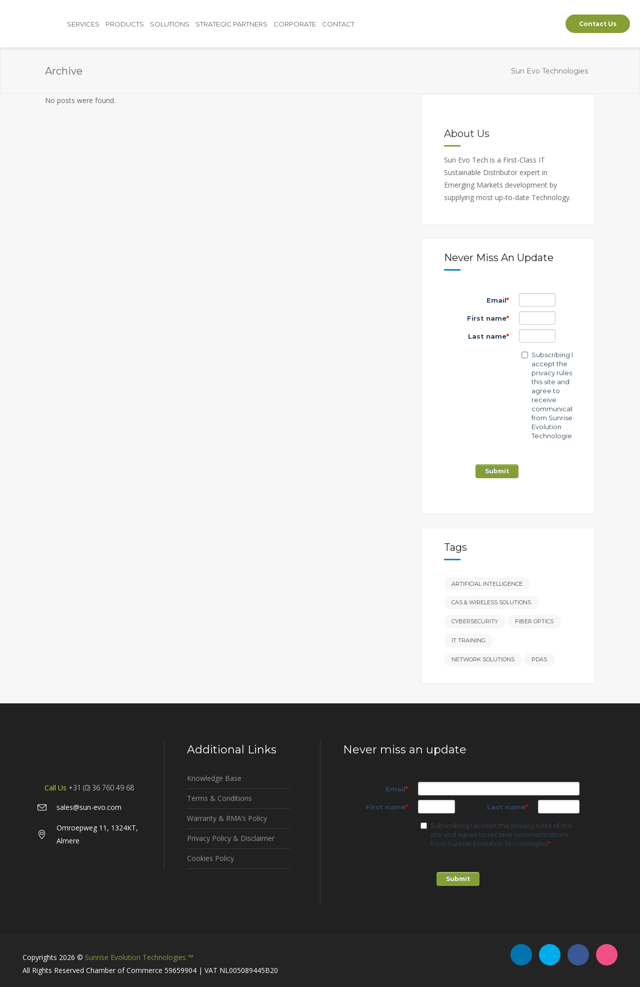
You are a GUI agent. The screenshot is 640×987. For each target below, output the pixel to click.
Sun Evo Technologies (549, 71)
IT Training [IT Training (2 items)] (469, 640)
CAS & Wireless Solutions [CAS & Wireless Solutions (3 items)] (491, 602)
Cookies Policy (210, 858)
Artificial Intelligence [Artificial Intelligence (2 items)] (487, 583)
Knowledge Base (214, 778)
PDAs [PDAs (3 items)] (539, 659)
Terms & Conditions (219, 798)
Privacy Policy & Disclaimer (230, 838)
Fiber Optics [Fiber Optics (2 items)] (534, 621)
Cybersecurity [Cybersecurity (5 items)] (475, 621)
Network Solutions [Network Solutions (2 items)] (483, 659)
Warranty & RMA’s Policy (227, 818)
